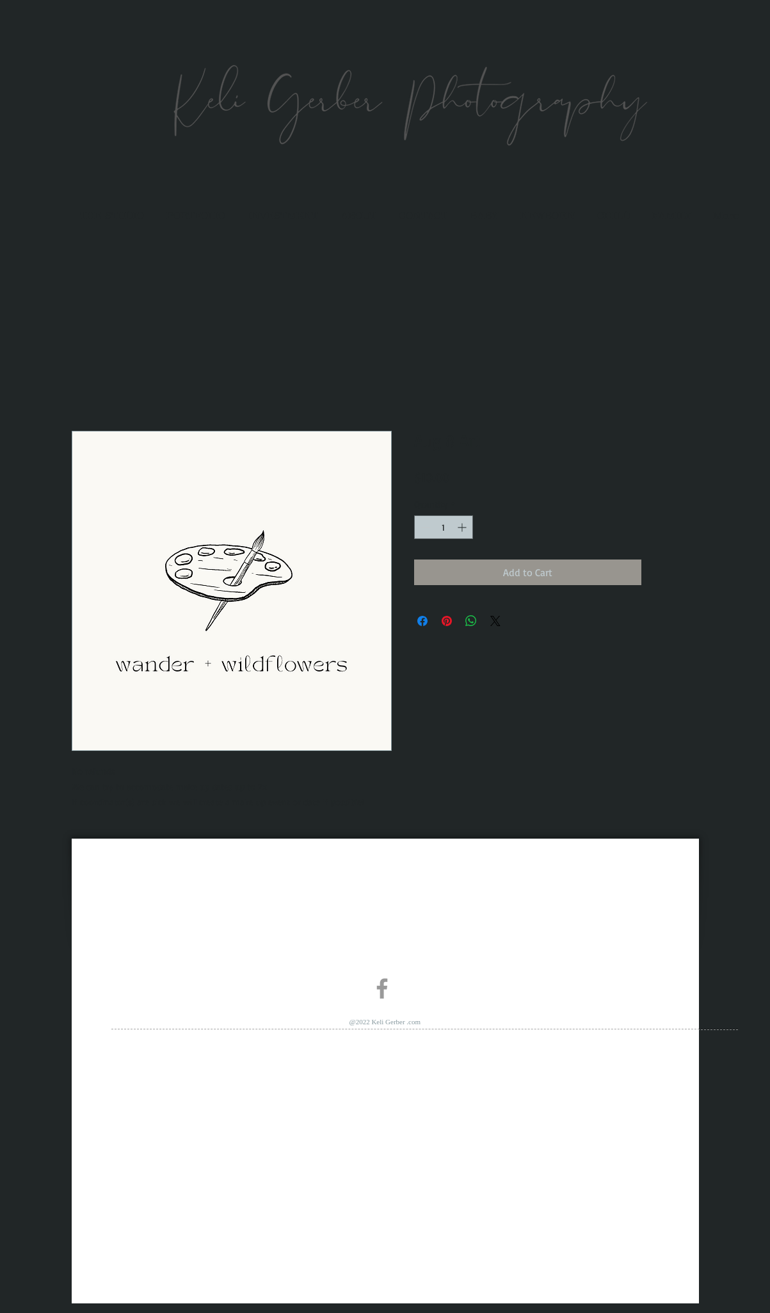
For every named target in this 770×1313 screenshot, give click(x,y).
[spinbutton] (443, 527)
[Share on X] (495, 621)
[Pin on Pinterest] (446, 621)
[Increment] (463, 527)
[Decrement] (424, 527)
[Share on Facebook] (422, 621)
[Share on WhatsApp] (471, 621)
